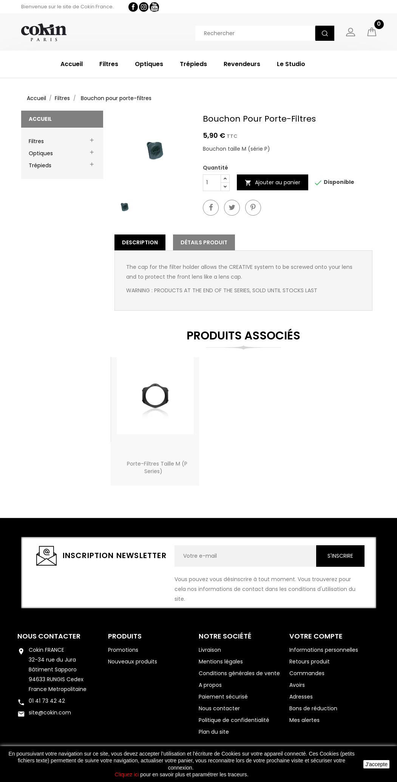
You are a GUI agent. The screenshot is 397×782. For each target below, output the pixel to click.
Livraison (210, 650)
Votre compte (316, 636)
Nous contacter (48, 636)
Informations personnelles (323, 650)
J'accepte (376, 764)
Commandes (306, 673)
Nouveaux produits (132, 661)
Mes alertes (304, 720)
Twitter (231, 207)
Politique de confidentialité (234, 720)
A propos (210, 685)
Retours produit (309, 661)
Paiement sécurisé (223, 696)
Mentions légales (221, 661)
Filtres (108, 64)
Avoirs (297, 685)
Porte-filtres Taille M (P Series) (157, 467)
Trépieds (193, 64)
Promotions (123, 650)
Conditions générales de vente (239, 673)
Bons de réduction (313, 708)
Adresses (301, 696)
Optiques (149, 64)
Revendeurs (242, 64)
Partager (210, 207)
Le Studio (291, 64)
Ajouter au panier (272, 182)
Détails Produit (204, 242)
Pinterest (253, 207)
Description (140, 242)
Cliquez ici (127, 774)
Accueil (71, 64)
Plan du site (214, 732)
